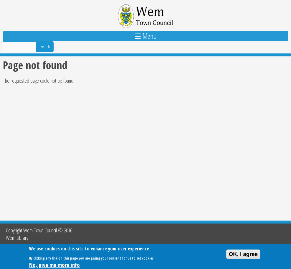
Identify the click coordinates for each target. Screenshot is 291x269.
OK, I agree (243, 255)
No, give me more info (54, 265)
